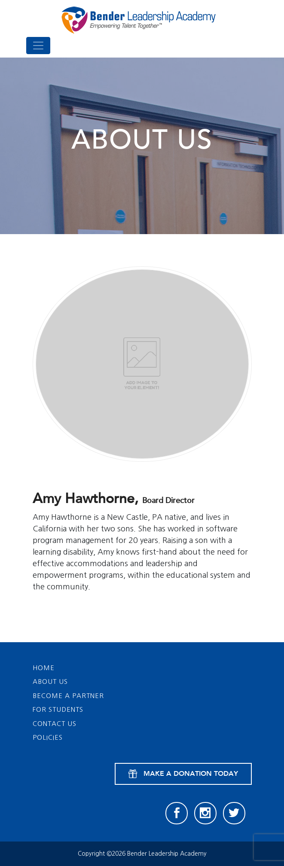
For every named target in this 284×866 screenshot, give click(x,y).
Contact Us (54, 723)
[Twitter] (234, 813)
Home (44, 668)
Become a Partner (68, 695)
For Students (58, 709)
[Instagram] (205, 813)
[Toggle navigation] (38, 45)
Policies (48, 737)
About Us (50, 681)
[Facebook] (176, 813)
